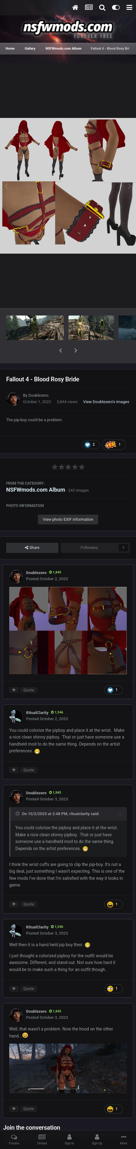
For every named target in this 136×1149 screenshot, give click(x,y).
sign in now (119, 1118)
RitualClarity (37, 696)
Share (32, 531)
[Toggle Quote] (18, 797)
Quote (28, 674)
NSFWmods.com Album (35, 474)
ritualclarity (79, 798)
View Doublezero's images (106, 386)
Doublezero (38, 379)
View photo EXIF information (68, 503)
